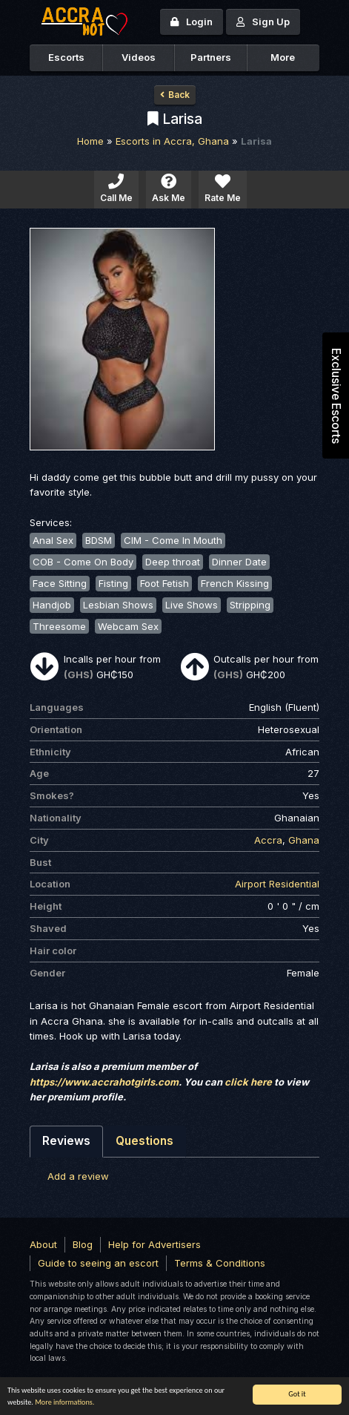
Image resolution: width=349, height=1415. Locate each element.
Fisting (113, 583)
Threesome (59, 626)
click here (248, 1082)
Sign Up (263, 21)
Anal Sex (53, 540)
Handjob (52, 605)
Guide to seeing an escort (98, 1263)
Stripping (250, 605)
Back (175, 94)
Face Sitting (60, 583)
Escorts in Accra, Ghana (172, 141)
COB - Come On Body (83, 562)
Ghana (303, 840)
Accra (268, 840)
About (43, 1244)
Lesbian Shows (118, 605)
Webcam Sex (128, 626)
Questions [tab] (144, 1141)
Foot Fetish (164, 583)
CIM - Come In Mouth (173, 540)
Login (191, 21)
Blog (83, 1244)
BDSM (98, 540)
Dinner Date (239, 562)
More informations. (64, 1402)
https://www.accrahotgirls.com (104, 1082)
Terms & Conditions (219, 1263)
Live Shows (191, 605)
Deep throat (172, 562)
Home (90, 141)
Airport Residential (277, 884)
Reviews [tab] (66, 1141)
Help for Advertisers (154, 1244)
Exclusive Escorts (336, 396)
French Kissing (235, 583)
